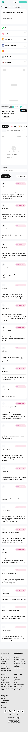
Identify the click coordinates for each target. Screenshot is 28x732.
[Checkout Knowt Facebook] (14, 711)
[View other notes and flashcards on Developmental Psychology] (10, 120)
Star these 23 (21, 176)
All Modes (5, 126)
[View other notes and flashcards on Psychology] (6, 116)
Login (15, 2)
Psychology (11, 6)
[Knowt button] (24, 21)
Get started (23, 2)
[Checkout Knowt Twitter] (18, 711)
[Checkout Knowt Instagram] (9, 711)
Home (2, 6)
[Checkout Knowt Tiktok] (5, 711)
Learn (13, 126)
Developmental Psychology (19, 7)
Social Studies (6, 7)
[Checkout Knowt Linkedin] (22, 711)
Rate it (15, 15)
